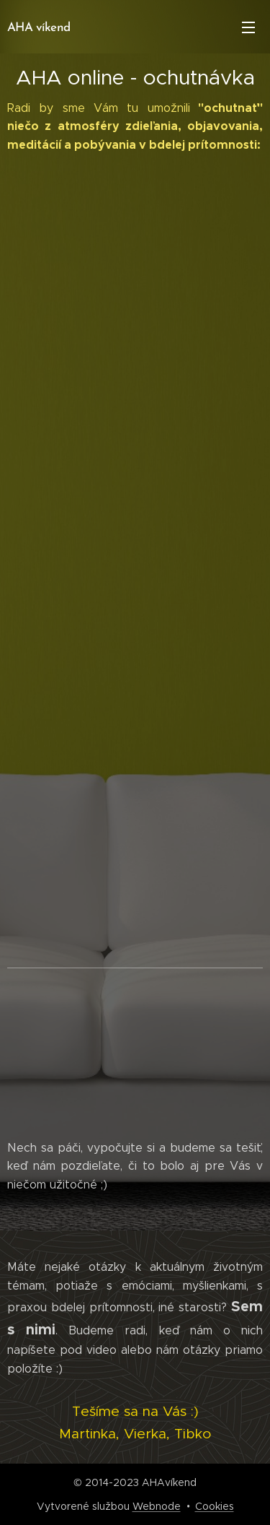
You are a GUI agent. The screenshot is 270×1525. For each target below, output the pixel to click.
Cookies (214, 1506)
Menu (248, 27)
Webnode (156, 1506)
